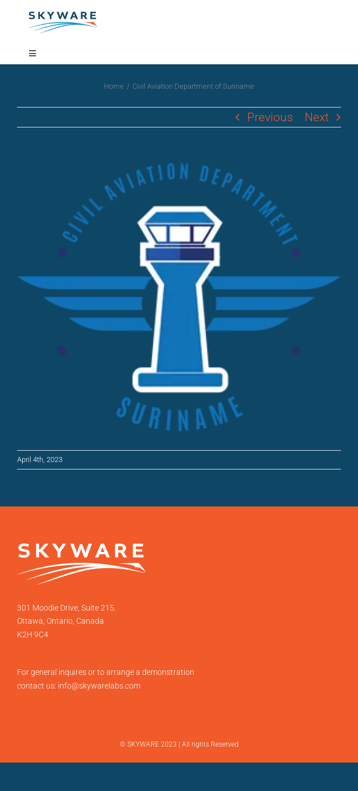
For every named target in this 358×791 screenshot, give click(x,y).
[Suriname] (179, 300)
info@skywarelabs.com (99, 685)
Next (317, 117)
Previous (270, 117)
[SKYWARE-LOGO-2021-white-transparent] (81, 549)
